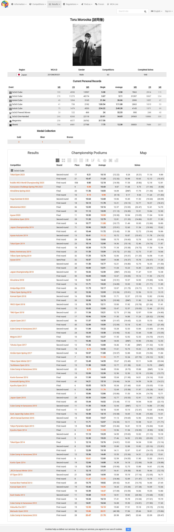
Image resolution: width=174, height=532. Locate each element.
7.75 (103, 124)
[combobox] (133, 11)
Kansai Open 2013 (18, 487)
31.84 (102, 100)
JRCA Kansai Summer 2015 (22, 418)
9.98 (120, 92)
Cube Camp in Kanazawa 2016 (23, 369)
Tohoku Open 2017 (18, 345)
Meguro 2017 (16, 337)
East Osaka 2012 (17, 495)
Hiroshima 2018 (17, 280)
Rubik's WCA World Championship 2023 (27, 183)
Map (143, 153)
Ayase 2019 (15, 260)
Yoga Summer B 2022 (19, 199)
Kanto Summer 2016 (19, 377)
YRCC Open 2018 (17, 304)
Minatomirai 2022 (18, 207)
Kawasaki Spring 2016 (20, 381)
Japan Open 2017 (18, 320)
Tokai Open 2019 (17, 243)
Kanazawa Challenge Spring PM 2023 (26, 187)
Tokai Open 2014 (17, 442)
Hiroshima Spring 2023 (20, 191)
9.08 (103, 92)
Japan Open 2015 (18, 398)
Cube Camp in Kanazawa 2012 (23, 503)
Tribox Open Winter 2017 (20, 361)
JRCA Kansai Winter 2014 (21, 471)
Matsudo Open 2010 (19, 511)
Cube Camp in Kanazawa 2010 (23, 515)
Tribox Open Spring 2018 (20, 292)
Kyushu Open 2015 (18, 385)
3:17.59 (102, 120)
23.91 (102, 116)
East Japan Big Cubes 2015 (22, 414)
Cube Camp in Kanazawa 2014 (23, 454)
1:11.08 (119, 104)
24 (104, 112)
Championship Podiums (89, 153)
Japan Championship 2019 (22, 227)
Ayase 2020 (15, 215)
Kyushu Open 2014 (18, 430)
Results (33, 153)
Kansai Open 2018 (18, 296)
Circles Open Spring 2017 (21, 353)
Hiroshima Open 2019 (19, 219)
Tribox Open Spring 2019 (20, 256)
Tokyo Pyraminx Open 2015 (22, 426)
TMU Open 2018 (17, 312)
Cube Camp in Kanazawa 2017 (23, 329)
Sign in (169, 11)
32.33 (119, 112)
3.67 (103, 96)
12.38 (119, 124)
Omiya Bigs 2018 (17, 288)
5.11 (120, 96)
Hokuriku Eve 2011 (18, 507)
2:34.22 (102, 108)
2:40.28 (119, 108)
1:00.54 (102, 104)
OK (128, 529)
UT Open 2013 (16, 475)
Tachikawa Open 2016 (19, 365)
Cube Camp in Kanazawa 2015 (23, 406)
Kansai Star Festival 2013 (21, 483)
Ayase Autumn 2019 (19, 235)
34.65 (119, 116)
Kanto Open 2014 (17, 462)
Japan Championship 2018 (22, 272)
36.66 (119, 100)
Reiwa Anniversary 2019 (20, 252)
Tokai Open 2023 (17, 175)
